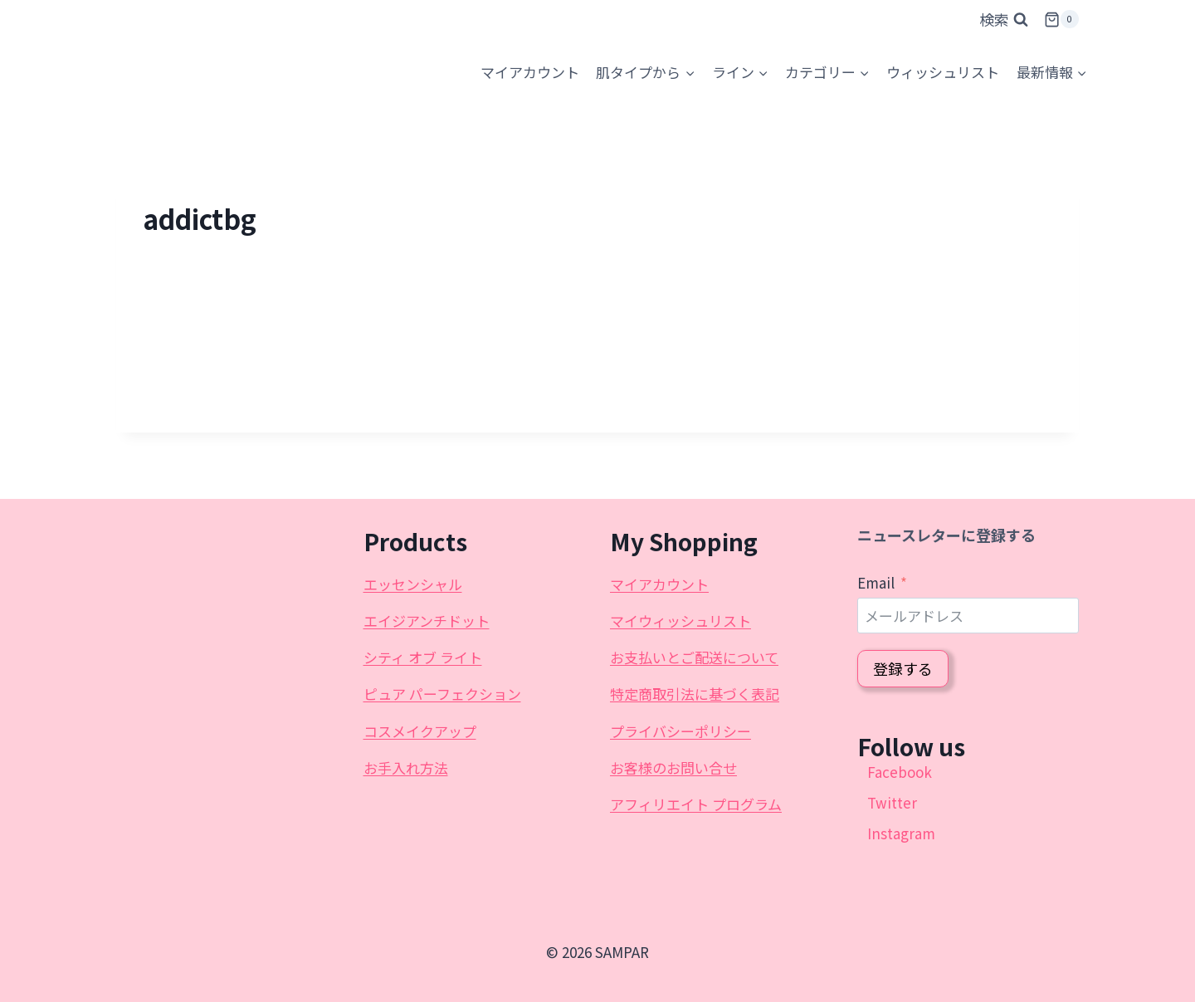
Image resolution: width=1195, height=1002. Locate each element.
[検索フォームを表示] (1004, 19)
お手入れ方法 (405, 767)
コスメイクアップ (419, 731)
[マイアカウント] (529, 72)
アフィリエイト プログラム (696, 804)
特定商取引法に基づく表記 (694, 693)
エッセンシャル (412, 584)
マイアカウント (659, 584)
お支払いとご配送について (694, 657)
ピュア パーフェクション (442, 693)
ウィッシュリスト (942, 71)
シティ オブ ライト (422, 657)
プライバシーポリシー (680, 731)
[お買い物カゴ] (1061, 19)
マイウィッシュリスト (680, 620)
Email (876, 582)
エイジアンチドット (426, 620)
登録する (903, 668)
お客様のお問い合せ (673, 767)
